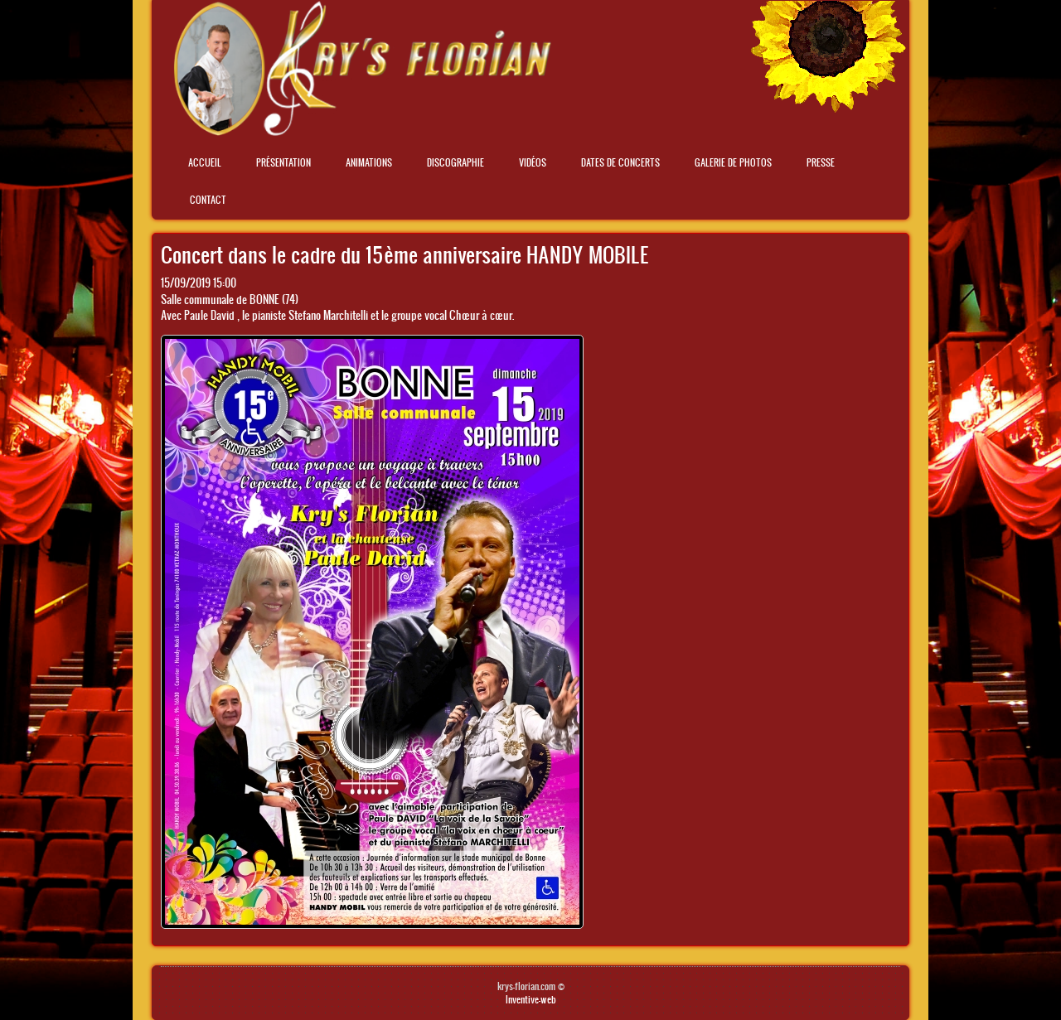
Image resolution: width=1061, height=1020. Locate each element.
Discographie (455, 162)
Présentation (283, 162)
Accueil (204, 162)
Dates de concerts (620, 162)
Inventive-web (531, 999)
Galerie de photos (733, 162)
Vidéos (532, 162)
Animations (369, 162)
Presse (821, 162)
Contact (208, 199)
